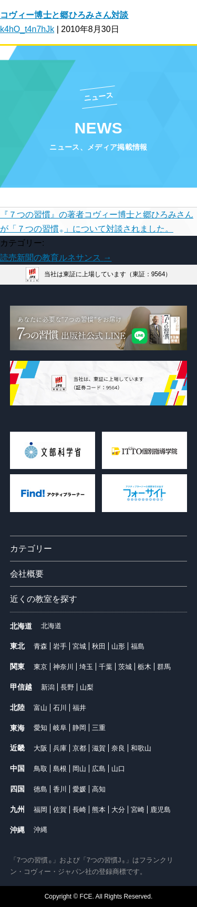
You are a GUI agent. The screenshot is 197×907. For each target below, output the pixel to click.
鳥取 (40, 769)
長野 (67, 687)
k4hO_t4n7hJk (27, 29)
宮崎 (137, 810)
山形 (118, 646)
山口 (118, 769)
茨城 (125, 667)
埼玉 (86, 667)
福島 (137, 646)
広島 (99, 769)
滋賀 (99, 748)
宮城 (79, 646)
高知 (99, 789)
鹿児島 (160, 810)
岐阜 (60, 728)
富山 (40, 708)
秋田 (99, 646)
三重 (99, 728)
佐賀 (60, 810)
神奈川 (63, 667)
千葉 (105, 667)
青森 (40, 646)
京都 (79, 748)
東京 (40, 667)
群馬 (164, 667)
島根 (60, 769)
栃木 (144, 667)
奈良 (118, 748)
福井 (79, 708)
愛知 (40, 728)
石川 (60, 708)
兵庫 (60, 748)
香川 (60, 789)
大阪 (40, 748)
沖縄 (40, 829)
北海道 (51, 626)
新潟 (48, 687)
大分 (118, 810)
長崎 (79, 810)
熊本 (99, 810)
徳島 (40, 789)
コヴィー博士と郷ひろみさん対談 (64, 15)
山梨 (87, 687)
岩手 (60, 646)
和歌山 (141, 748)
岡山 (79, 769)
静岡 (79, 728)
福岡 (40, 810)
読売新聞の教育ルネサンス (55, 257)
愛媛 (79, 789)
